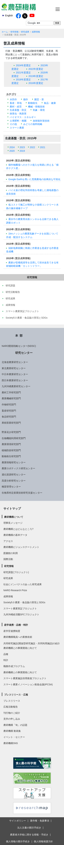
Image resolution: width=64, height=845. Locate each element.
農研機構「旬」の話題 (15, 725)
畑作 (25, 99)
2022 (32, 147)
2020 (12, 150)
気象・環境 (39, 110)
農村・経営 (16, 106)
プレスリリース (11, 700)
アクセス (8, 541)
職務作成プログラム (14, 666)
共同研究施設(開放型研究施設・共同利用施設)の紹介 (31, 643)
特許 (5, 660)
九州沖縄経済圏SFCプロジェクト (21, 614)
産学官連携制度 (11, 631)
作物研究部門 (9, 404)
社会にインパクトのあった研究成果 (22, 584)
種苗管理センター (11, 486)
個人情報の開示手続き (18, 841)
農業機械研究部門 (11, 398)
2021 (42, 147)
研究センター (24, 352)
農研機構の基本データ (15, 535)
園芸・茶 (39, 99)
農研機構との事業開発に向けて (20, 648)
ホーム (5, 32)
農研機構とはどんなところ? (18, 529)
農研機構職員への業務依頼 (17, 637)
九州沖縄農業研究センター (16, 386)
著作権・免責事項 (39, 820)
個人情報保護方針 (43, 841)
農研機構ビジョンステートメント (21, 547)
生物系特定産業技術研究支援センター (22, 492)
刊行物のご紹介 (11, 713)
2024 (12, 147)
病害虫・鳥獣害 (18, 113)
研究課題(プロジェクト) (16, 572)
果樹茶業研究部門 (11, 422)
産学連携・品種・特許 (16, 624)
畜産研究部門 (9, 410)
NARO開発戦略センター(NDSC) (19, 346)
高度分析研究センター (14, 480)
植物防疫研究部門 (11, 450)
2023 (22, 147)
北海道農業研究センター (15, 362)
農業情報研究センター (14, 462)
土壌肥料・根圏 (18, 120)
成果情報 (36, 32)
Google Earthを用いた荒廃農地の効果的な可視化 (34, 179)
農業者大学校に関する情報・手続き (29, 834)
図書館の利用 (10, 553)
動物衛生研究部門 (11, 456)
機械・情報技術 (36, 106)
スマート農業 (17, 127)
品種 (5, 654)
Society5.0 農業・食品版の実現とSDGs (24, 602)
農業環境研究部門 (11, 444)
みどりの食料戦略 (32, 124)
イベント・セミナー (14, 737)
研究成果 (25, 32)
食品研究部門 (9, 416)
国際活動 (8, 559)
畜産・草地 (16, 103)
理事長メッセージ (13, 523)
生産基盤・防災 (18, 110)
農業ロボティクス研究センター (18, 468)
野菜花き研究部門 (11, 432)
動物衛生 (33, 103)
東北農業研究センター (14, 368)
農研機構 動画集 (12, 731)
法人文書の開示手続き (29, 827)
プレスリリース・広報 (16, 694)
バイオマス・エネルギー (23, 117)
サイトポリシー (17, 820)
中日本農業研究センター (15, 374)
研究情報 (14, 32)
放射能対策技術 (41, 120)
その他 (13, 124)
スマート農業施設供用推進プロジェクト (24, 678)
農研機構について (13, 517)
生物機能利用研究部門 (14, 438)
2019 (22, 150)
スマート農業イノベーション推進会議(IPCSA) (28, 684)
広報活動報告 (10, 706)
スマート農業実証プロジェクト (20, 608)
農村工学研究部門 (11, 392)
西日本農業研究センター (15, 380)
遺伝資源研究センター (14, 474)
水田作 (13, 99)
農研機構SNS (10, 743)
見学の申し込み (11, 718)
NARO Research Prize (15, 590)
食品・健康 (50, 103)
